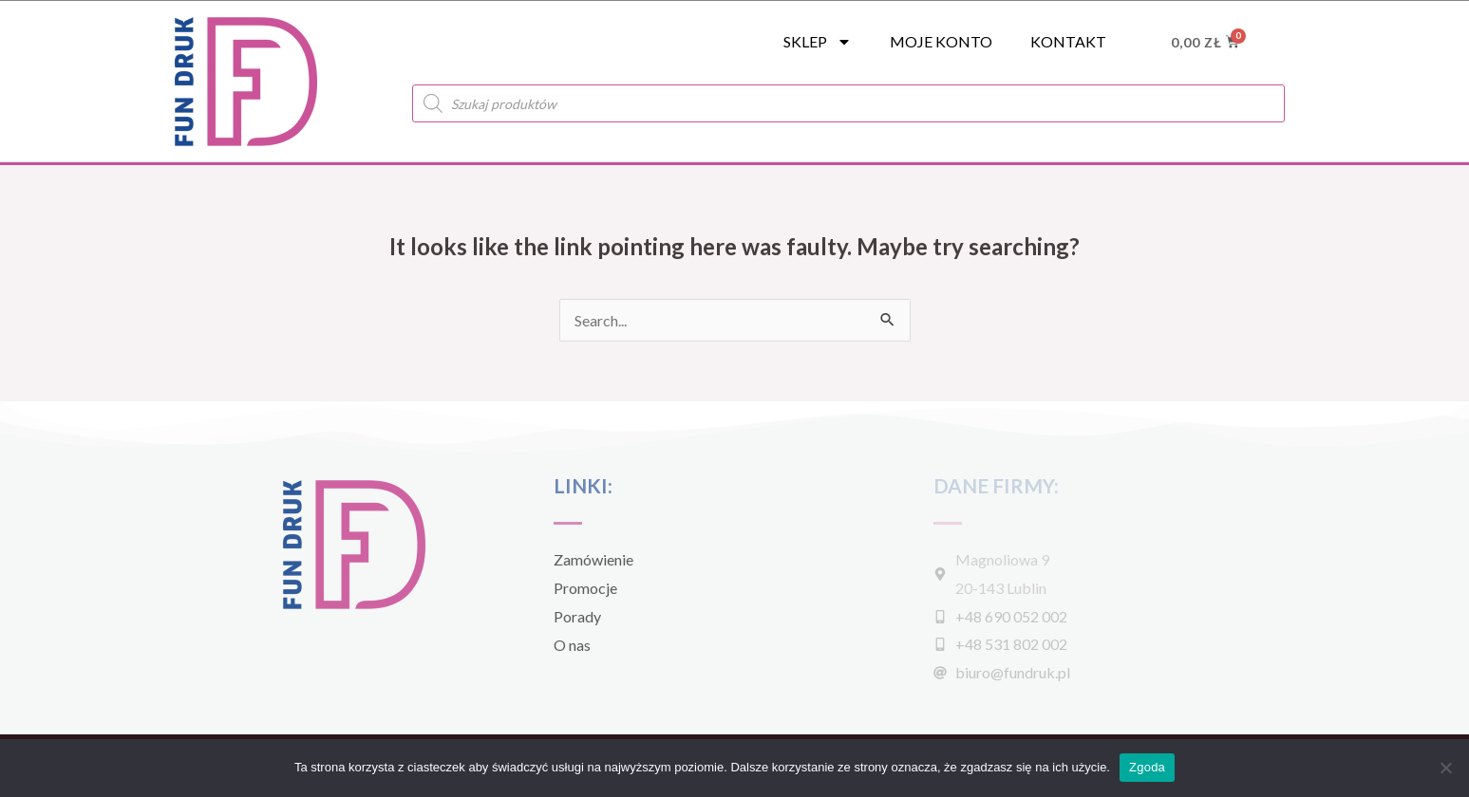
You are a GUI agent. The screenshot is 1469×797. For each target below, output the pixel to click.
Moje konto (941, 41)
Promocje (585, 588)
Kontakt (1068, 41)
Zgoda (1147, 767)
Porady (577, 616)
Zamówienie (593, 559)
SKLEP (817, 42)
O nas (572, 645)
